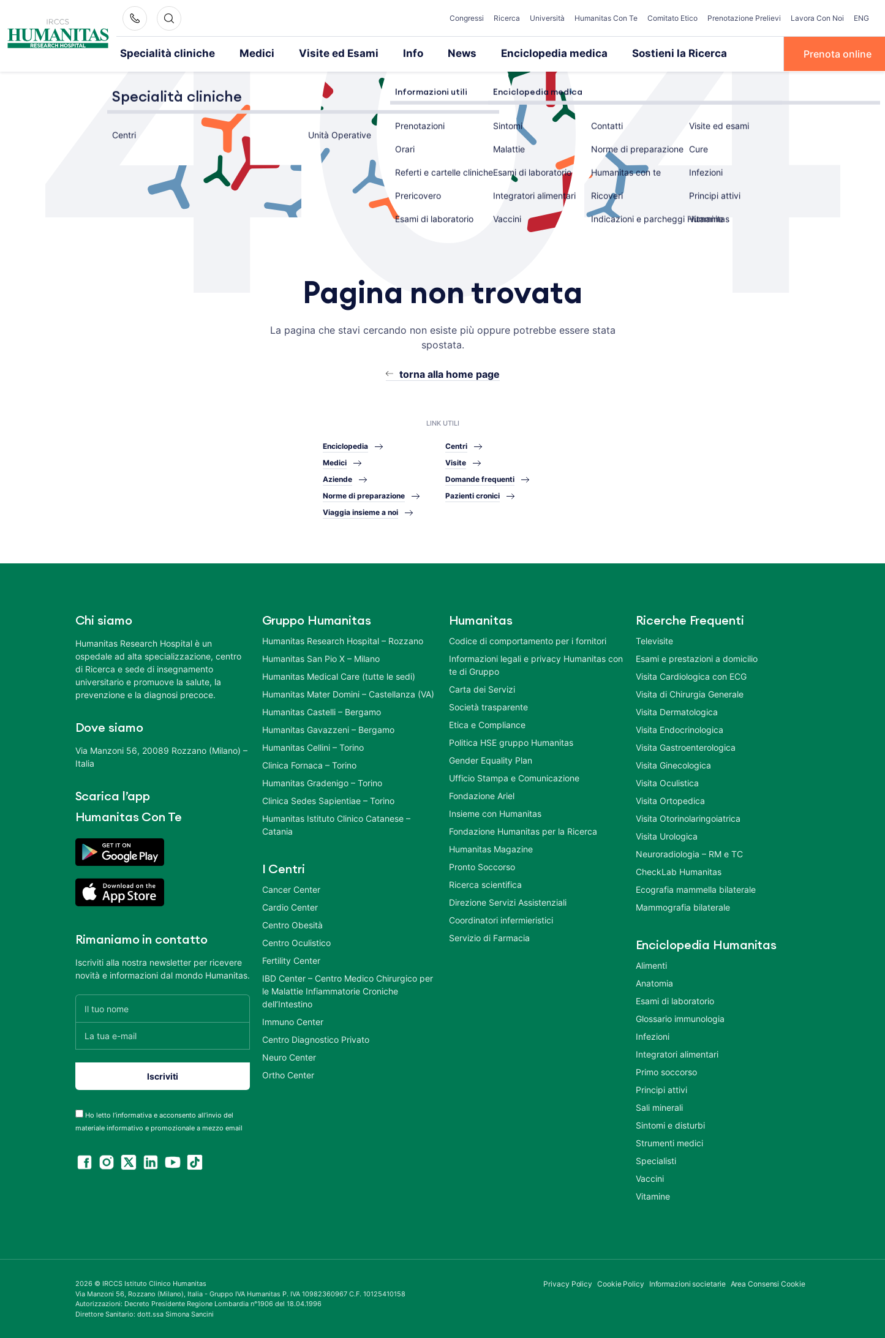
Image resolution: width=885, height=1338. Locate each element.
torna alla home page (449, 373)
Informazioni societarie (687, 1283)
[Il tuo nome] (162, 1007)
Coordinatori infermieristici (501, 919)
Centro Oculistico (296, 942)
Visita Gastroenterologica (686, 747)
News (435, 53)
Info (388, 53)
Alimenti (651, 965)
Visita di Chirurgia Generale (690, 693)
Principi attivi (661, 1089)
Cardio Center (290, 906)
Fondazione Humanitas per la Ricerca (523, 830)
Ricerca (507, 18)
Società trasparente (488, 706)
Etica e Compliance (487, 724)
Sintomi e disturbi (670, 1124)
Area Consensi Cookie (768, 1283)
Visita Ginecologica (673, 764)
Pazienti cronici (472, 495)
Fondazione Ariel (481, 795)
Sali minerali (659, 1107)
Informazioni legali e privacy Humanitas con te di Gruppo (536, 664)
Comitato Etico (672, 18)
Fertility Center (291, 960)
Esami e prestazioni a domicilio (697, 658)
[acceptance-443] (79, 1113)
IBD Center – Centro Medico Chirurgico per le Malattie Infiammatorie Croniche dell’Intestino (347, 990)
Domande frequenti (479, 478)
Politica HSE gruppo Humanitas (511, 742)
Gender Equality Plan (490, 759)
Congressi (467, 18)
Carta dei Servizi (482, 688)
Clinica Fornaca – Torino (309, 764)
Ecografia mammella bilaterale (696, 889)
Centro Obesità (292, 924)
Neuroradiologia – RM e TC (689, 853)
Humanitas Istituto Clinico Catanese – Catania (336, 824)
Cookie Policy (620, 1283)
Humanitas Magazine (491, 848)
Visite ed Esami (319, 53)
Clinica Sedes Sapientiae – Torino (328, 800)
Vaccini (650, 1178)
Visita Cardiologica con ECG (691, 676)
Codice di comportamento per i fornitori (527, 640)
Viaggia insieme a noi (360, 511)
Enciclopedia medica (521, 53)
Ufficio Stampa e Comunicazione (514, 777)
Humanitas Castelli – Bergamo (321, 711)
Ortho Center (288, 1074)
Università (547, 18)
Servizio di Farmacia (489, 937)
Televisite (654, 640)
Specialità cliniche (162, 53)
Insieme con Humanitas (495, 813)
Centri (456, 445)
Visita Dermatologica (677, 711)
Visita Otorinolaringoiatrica (688, 818)
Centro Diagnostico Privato (315, 1039)
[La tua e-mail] (162, 1035)
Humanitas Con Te (606, 18)
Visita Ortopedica (670, 800)
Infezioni (652, 1036)
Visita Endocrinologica (679, 729)
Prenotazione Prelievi (744, 18)
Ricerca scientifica (485, 884)
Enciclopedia (345, 445)
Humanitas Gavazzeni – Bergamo (328, 729)
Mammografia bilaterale (683, 906)
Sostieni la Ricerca (636, 53)
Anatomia (654, 982)
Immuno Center (292, 1021)
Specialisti (656, 1160)
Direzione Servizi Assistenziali (508, 901)
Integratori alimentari (677, 1053)
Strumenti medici (669, 1142)
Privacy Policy (567, 1283)
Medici (243, 53)
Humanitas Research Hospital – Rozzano (342, 640)
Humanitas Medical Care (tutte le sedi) (338, 676)
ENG (861, 18)
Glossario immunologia (680, 1018)
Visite (455, 462)
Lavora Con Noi (817, 18)
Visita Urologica (667, 835)
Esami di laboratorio (675, 1000)
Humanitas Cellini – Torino (313, 747)
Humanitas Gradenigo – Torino (322, 782)
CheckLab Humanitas (678, 871)
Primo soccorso (666, 1071)
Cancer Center (291, 889)
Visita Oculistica (667, 782)
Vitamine (653, 1195)
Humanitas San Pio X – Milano (321, 658)
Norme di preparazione (364, 495)
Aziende (337, 478)
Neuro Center (289, 1056)
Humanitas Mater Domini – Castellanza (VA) (348, 693)
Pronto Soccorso (482, 866)
